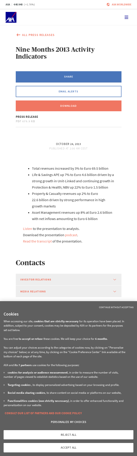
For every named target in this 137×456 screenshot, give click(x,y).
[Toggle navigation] (126, 17)
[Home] (11, 17)
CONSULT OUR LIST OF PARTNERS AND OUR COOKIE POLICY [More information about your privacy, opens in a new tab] (43, 413)
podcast (71, 235)
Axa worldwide (121, 4)
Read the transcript (37, 241)
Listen (27, 228)
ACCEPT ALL (68, 447)
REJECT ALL (68, 435)
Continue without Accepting (116, 307)
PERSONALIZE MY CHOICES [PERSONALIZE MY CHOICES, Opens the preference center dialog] (68, 422)
